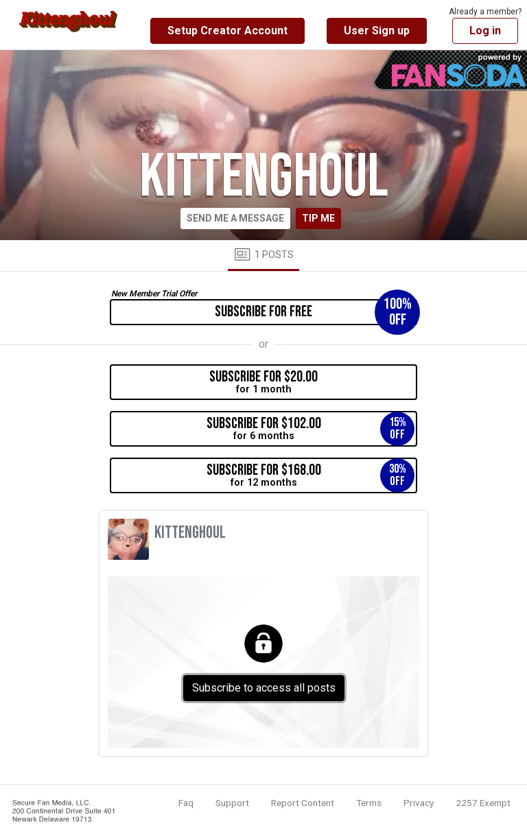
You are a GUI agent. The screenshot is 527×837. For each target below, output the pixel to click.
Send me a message (235, 218)
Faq (186, 802)
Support (232, 802)
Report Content (302, 802)
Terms (369, 802)
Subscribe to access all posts (264, 687)
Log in (485, 30)
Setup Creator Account (227, 30)
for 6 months (311, 429)
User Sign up (377, 30)
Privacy (418, 802)
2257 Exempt (483, 802)
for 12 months (311, 475)
